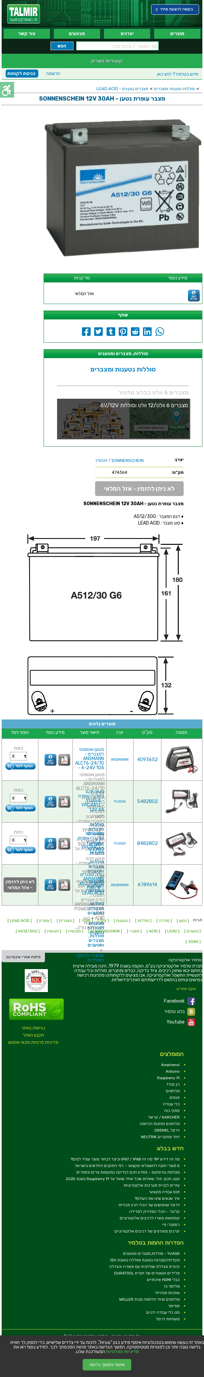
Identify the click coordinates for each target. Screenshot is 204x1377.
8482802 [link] (147, 843)
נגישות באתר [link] (33, 1028)
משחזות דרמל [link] (168, 1319)
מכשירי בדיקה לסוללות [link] (90, 958)
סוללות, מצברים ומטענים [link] (96, 866)
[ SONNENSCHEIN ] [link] (105, 931)
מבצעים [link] (77, 33)
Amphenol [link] (170, 1064)
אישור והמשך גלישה (107, 1364)
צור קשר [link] (26, 33)
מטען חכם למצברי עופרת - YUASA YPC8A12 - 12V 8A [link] (91, 842)
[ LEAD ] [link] (172, 931)
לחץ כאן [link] (177, 74)
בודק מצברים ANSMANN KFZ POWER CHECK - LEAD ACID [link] (92, 884)
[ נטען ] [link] (183, 920)
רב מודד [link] (173, 1084)
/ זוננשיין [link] (120, 460)
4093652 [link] (147, 759)
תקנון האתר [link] (33, 1035)
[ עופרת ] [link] (44, 920)
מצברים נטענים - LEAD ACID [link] (122, 88)
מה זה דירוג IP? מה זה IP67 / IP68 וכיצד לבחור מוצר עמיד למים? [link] (125, 1159)
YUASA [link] (120, 801)
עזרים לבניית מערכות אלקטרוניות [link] (152, 1185)
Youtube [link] (181, 1022)
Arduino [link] (173, 1071)
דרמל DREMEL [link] (167, 1130)
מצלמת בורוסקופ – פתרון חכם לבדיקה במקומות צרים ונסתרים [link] (128, 1172)
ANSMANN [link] (120, 759)
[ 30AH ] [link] (193, 941)
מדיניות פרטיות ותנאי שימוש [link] (33, 1042)
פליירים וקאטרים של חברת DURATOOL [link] (147, 1273)
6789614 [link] (147, 885)
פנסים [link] (175, 1097)
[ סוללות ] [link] (143, 920)
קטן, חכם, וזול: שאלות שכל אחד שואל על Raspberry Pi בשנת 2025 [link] (123, 1178)
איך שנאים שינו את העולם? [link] (157, 1198)
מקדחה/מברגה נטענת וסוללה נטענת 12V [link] (145, 1260)
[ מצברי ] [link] (134, 931)
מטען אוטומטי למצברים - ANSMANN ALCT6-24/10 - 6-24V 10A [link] (89, 759)
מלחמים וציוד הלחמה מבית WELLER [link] (149, 1299)
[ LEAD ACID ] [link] (20, 920)
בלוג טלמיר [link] (179, 1012)
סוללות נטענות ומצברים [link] (174, 88)
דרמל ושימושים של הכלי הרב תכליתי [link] (149, 1205)
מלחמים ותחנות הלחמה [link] (160, 1123)
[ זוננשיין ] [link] (53, 931)
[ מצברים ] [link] (65, 920)
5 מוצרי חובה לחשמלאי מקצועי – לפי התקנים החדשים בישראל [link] (127, 1165)
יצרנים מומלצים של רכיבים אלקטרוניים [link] (147, 1231)
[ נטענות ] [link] (122, 920)
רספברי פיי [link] (171, 1224)
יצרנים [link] (127, 33)
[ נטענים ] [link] (192, 931)
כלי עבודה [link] (171, 1104)
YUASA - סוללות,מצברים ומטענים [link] (151, 1253)
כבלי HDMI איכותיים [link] (163, 1279)
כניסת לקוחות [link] (21, 73)
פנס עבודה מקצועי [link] (164, 1192)
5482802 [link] (147, 801)
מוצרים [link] (177, 33)
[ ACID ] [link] (153, 931)
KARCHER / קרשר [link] (164, 1117)
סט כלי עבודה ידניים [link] (163, 1312)
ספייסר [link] (174, 1306)
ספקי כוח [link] (172, 1110)
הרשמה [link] (53, 73)
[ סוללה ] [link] (164, 920)
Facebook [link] (179, 1001)
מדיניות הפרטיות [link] (122, 1351)
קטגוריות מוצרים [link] (106, 61)
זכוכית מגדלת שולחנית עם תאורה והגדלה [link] (144, 1266)
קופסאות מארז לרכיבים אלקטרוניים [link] (150, 1218)
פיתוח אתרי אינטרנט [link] (23, 957)
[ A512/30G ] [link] (28, 931)
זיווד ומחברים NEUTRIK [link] (160, 1137)
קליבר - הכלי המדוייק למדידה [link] (154, 1211)
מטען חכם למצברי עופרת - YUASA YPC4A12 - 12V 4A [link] (91, 801)
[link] (24, 14)
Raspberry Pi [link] (168, 1078)
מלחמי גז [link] (172, 1286)
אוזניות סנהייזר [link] (167, 1293)
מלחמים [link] (173, 1091)
